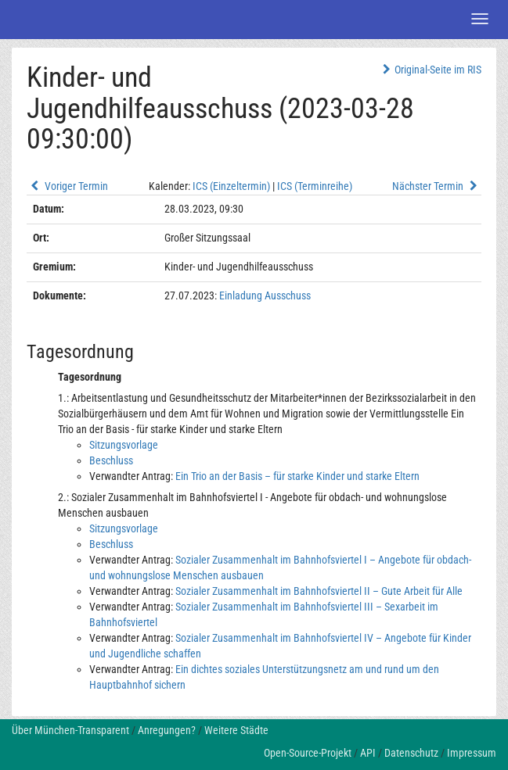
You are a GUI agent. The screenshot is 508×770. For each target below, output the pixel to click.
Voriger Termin (67, 186)
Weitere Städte (236, 730)
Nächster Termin (436, 186)
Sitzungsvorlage (123, 445)
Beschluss (111, 460)
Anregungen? (167, 730)
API (368, 753)
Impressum (471, 753)
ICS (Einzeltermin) (231, 186)
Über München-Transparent (70, 730)
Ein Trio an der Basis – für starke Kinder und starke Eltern (297, 476)
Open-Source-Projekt (307, 753)
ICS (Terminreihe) (314, 186)
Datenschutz (411, 753)
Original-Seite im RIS (430, 69)
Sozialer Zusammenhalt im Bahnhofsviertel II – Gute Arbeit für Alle (319, 591)
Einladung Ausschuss (265, 295)
